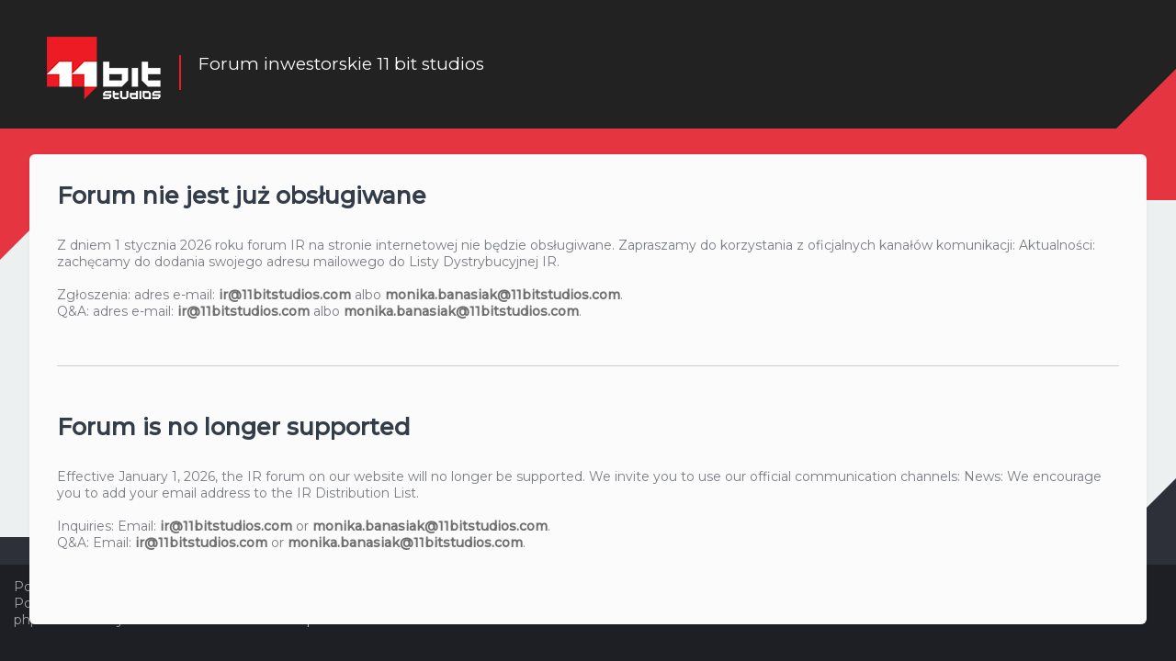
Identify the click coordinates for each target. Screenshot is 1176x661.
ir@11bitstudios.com (285, 294)
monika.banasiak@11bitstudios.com (502, 294)
